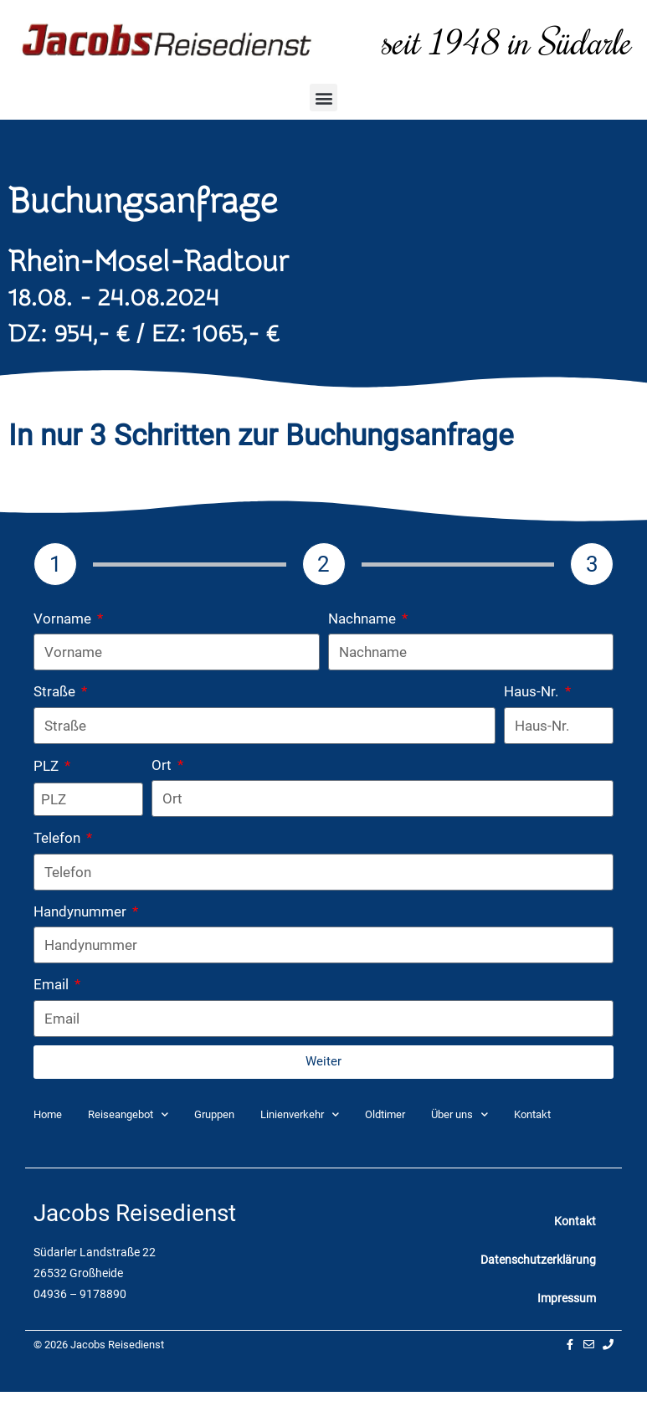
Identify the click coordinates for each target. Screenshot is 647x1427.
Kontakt (532, 1114)
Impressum (566, 1298)
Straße (56, 691)
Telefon (58, 837)
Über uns (459, 1114)
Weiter (323, 1061)
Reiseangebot (128, 1114)
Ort (163, 765)
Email (52, 984)
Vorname (64, 618)
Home (47, 1114)
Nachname (363, 618)
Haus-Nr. (533, 691)
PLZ (47, 765)
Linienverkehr (299, 1114)
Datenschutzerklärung (538, 1259)
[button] (323, 97)
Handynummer (81, 911)
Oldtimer (385, 1114)
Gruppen (214, 1114)
